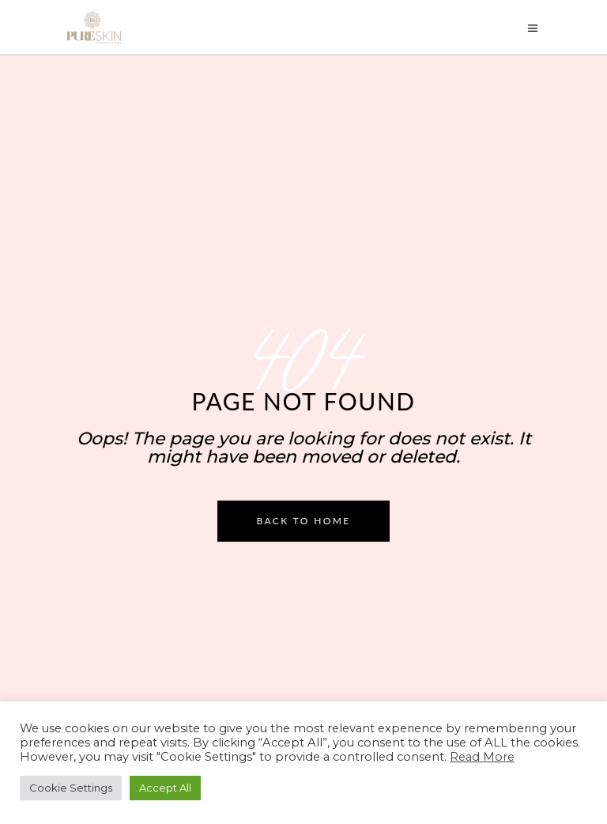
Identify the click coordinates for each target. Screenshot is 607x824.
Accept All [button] (165, 787)
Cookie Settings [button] (70, 787)
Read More (482, 757)
